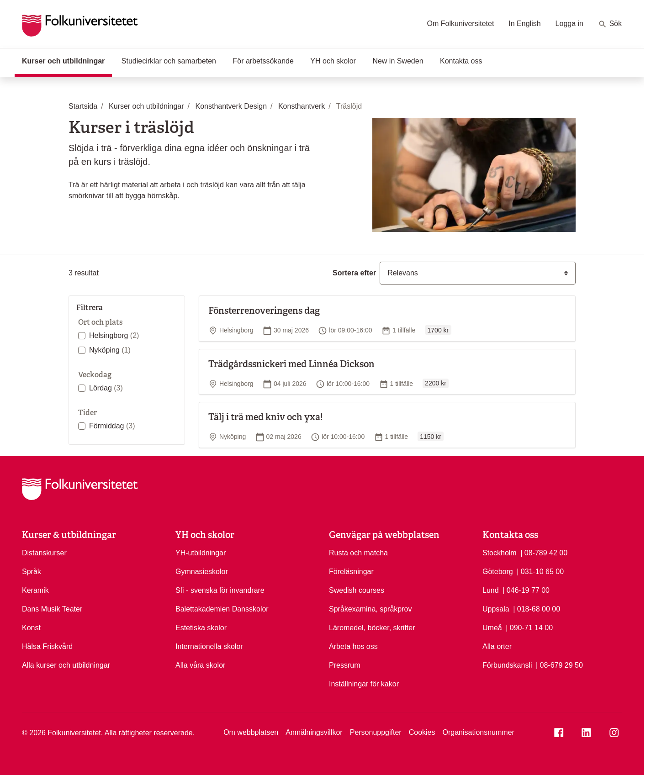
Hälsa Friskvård (47, 646)
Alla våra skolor (200, 665)
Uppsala (495, 609)
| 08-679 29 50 (559, 664)
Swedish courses (356, 590)
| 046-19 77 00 (526, 589)
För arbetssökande (263, 61)
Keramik (35, 590)
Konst (31, 628)
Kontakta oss (461, 61)
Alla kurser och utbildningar (66, 665)
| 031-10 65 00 (540, 570)
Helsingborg (114, 335)
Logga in (569, 23)
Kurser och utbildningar (67, 60)
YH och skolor (333, 61)
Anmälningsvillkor (314, 732)
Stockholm (499, 553)
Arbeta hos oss (353, 646)
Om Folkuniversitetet (460, 23)
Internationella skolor (209, 646)
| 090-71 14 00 (529, 627)
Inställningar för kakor (364, 684)
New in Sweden (397, 61)
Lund (490, 590)
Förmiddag (112, 426)
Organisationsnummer (478, 732)
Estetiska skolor (201, 628)
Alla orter (497, 646)
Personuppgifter (376, 732)
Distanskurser (44, 553)
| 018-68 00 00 (536, 608)
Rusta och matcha (358, 553)
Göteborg (497, 571)
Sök (610, 24)
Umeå (492, 628)
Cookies (422, 732)
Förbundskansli (507, 665)
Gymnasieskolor (201, 571)
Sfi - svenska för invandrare (220, 590)
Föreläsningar (351, 571)
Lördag (106, 388)
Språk (31, 571)
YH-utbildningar (200, 553)
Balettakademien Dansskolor (222, 609)
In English (524, 23)
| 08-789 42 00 (543, 552)
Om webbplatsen (250, 732)
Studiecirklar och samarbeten (169, 61)
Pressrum (344, 665)
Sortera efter (354, 273)
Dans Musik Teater (52, 609)
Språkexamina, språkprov (370, 609)
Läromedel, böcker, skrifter (372, 628)
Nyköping (110, 350)
